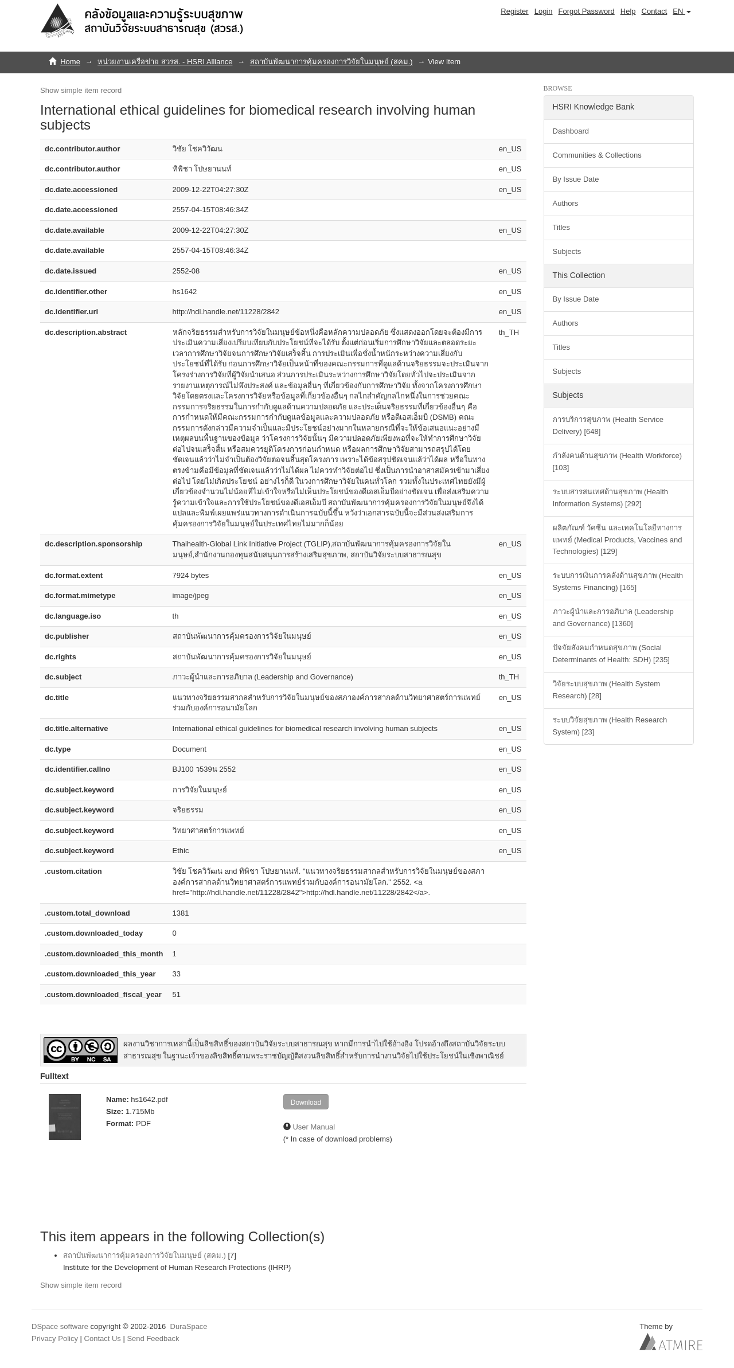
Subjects (567, 251)
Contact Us (102, 1338)
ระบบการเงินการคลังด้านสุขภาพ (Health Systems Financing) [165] (618, 581)
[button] (682, 11)
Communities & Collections (597, 155)
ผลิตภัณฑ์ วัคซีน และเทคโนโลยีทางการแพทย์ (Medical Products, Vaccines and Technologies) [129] (617, 539)
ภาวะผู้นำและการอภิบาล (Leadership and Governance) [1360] (613, 617)
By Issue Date (576, 179)
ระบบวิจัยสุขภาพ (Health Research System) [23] (610, 726)
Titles (562, 227)
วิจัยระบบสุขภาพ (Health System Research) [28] (606, 689)
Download (306, 1103)
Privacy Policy (55, 1338)
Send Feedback (153, 1338)
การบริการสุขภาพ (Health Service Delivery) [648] (608, 425)
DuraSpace (189, 1326)
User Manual (313, 1127)
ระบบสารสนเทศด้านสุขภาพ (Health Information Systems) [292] (611, 497)
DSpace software (60, 1326)
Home (70, 61)
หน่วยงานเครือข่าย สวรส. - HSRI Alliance (164, 61)
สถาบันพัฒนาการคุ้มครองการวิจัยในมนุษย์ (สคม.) (331, 61)
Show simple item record (81, 90)
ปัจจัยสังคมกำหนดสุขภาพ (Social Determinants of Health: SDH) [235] (611, 653)
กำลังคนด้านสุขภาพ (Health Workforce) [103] (617, 461)
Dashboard (571, 131)
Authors (566, 203)
